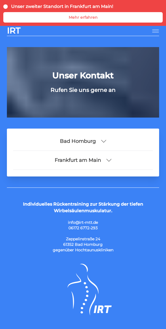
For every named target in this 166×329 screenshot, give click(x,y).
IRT (13, 31)
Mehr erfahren (83, 17)
